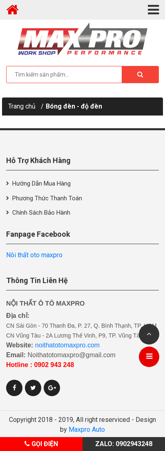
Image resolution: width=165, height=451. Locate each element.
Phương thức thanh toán (47, 198)
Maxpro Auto (87, 429)
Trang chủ (22, 106)
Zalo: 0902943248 (123, 444)
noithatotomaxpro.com (67, 345)
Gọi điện (41, 444)
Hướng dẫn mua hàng (41, 183)
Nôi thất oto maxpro (34, 255)
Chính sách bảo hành (41, 212)
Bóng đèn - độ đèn (74, 106)
